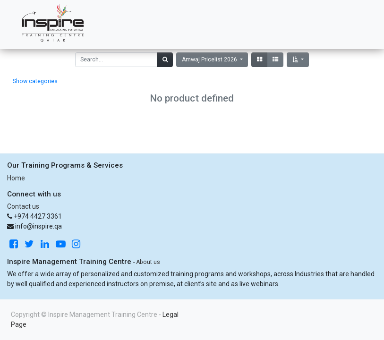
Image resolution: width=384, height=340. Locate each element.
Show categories (35, 81)
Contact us (23, 206)
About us (148, 262)
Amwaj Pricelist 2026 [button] (210, 59)
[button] (298, 59)
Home (16, 178)
